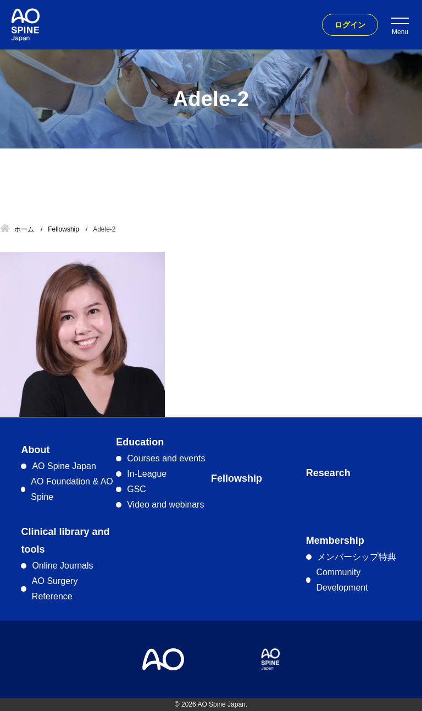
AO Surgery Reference (55, 588)
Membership (335, 540)
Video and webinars (165, 504)
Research (328, 472)
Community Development (342, 579)
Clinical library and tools (65, 540)
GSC (136, 489)
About (35, 449)
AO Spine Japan (64, 466)
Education (140, 442)
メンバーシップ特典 (356, 556)
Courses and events (166, 458)
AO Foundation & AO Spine (72, 489)
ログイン (350, 24)
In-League (146, 473)
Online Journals (62, 565)
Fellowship (236, 478)
